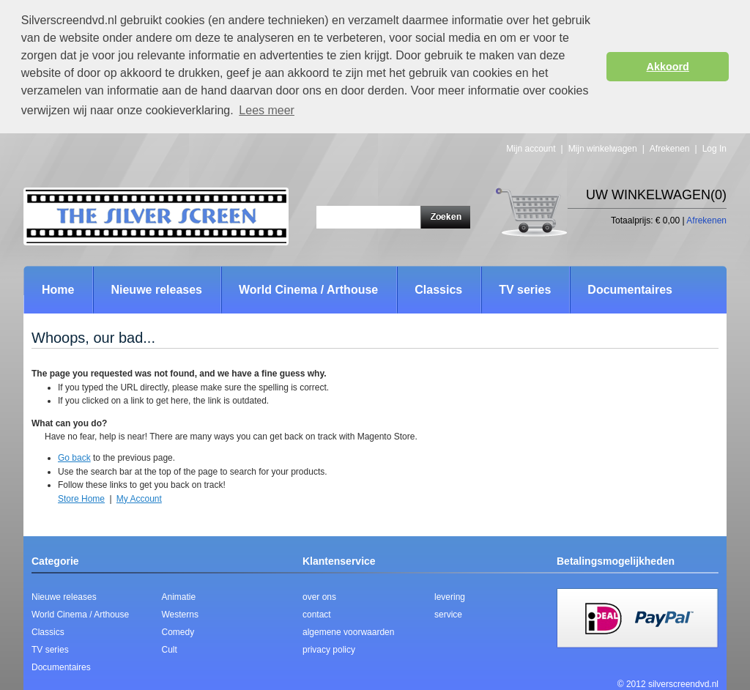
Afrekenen (670, 149)
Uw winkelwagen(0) (656, 195)
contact (316, 614)
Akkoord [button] (668, 67)
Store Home (81, 499)
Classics (47, 632)
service (448, 614)
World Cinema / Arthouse (80, 614)
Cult (169, 650)
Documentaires (61, 667)
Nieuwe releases (64, 597)
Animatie (179, 597)
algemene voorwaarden (348, 632)
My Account (139, 499)
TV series (50, 650)
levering (449, 597)
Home (58, 289)
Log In (714, 149)
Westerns (180, 614)
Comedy (178, 632)
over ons (319, 597)
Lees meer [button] (266, 110)
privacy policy (328, 650)
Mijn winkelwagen (602, 149)
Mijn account (530, 149)
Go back (74, 458)
